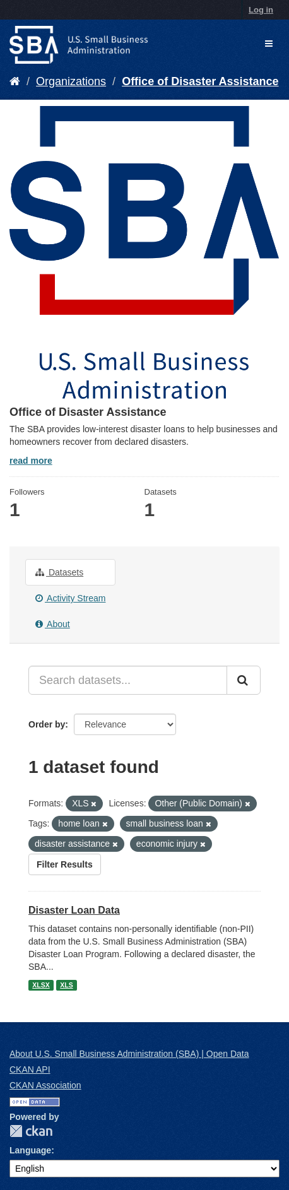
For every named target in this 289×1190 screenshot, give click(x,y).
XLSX (40, 985)
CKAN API (29, 1069)
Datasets (59, 572)
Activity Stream (70, 598)
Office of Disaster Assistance (200, 81)
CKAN (30, 1131)
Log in (261, 10)
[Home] (14, 81)
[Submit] (244, 680)
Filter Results (65, 864)
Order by (46, 724)
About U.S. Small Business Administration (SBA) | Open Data (129, 1054)
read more (30, 461)
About (52, 624)
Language (30, 1150)
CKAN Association (45, 1085)
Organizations (71, 81)
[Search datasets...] (127, 680)
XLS (66, 985)
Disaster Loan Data (74, 910)
